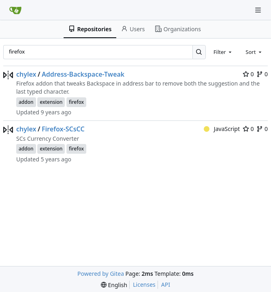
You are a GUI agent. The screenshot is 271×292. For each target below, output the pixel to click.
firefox (76, 102)
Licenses (144, 284)
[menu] (114, 285)
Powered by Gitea (100, 273)
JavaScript (222, 129)
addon (26, 102)
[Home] (15, 10)
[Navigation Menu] (259, 10)
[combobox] (223, 52)
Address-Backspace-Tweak (83, 74)
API (165, 284)
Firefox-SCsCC (63, 129)
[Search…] (199, 52)
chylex (26, 74)
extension (51, 102)
